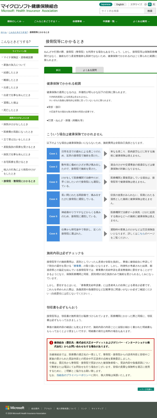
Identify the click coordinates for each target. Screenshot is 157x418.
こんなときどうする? (18, 32)
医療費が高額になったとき (18, 131)
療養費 (77, 266)
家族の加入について (15, 65)
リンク (84, 408)
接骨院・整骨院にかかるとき (19, 181)
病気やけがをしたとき (16, 124)
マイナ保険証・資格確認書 (18, 57)
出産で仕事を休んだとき (17, 95)
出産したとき (11, 87)
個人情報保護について (66, 408)
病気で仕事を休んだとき (17, 154)
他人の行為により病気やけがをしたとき (19, 171)
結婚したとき (11, 72)
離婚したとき (11, 80)
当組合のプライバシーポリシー (74, 375)
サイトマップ (97, 408)
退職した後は (11, 102)
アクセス (48, 408)
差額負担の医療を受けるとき (19, 147)
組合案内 (35, 408)
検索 (150, 11)
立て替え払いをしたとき (17, 139)
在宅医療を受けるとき (16, 162)
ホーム (4, 32)
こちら (141, 233)
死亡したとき (11, 110)
